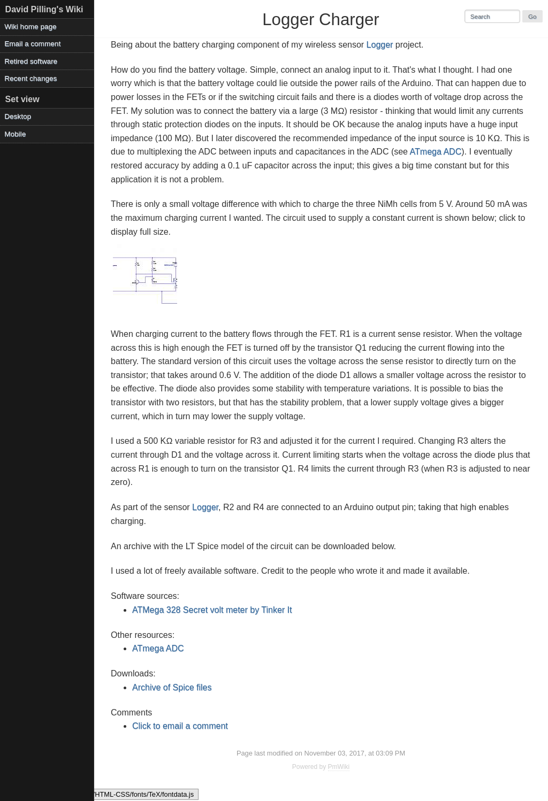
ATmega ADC (436, 151)
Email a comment (32, 44)
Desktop (17, 116)
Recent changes (30, 78)
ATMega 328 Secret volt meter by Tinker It (212, 609)
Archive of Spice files (172, 687)
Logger (380, 44)
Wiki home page (30, 26)
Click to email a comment (180, 725)
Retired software (30, 61)
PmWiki (339, 767)
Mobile (15, 134)
